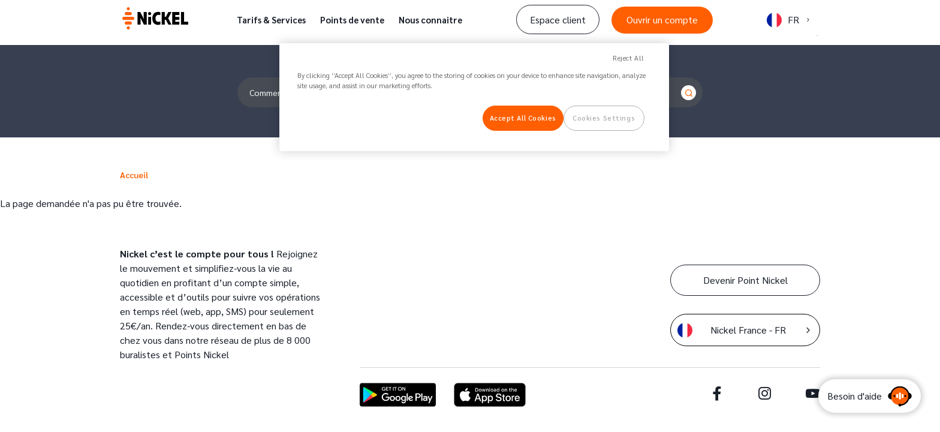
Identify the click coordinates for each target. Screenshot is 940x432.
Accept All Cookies (523, 117)
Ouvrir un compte (662, 19)
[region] (474, 97)
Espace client (558, 19)
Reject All (628, 57)
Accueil (134, 174)
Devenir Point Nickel (745, 280)
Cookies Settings (604, 117)
